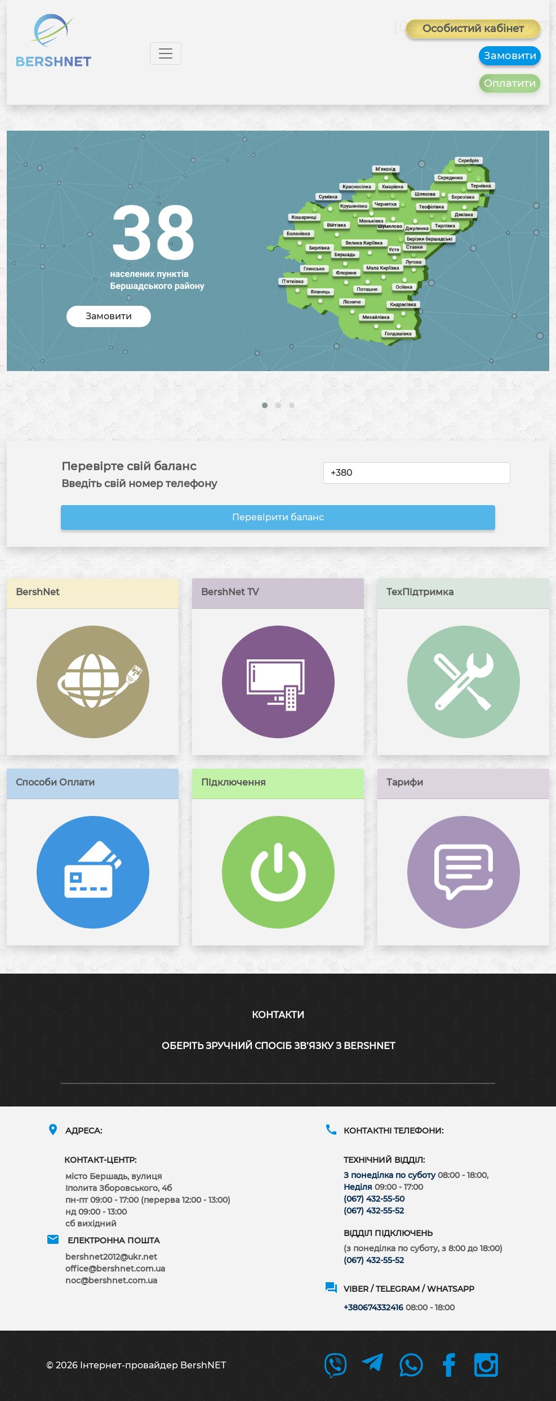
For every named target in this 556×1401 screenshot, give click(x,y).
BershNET (203, 1365)
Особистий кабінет (473, 29)
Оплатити (510, 83)
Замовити (510, 56)
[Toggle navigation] (165, 53)
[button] (265, 405)
